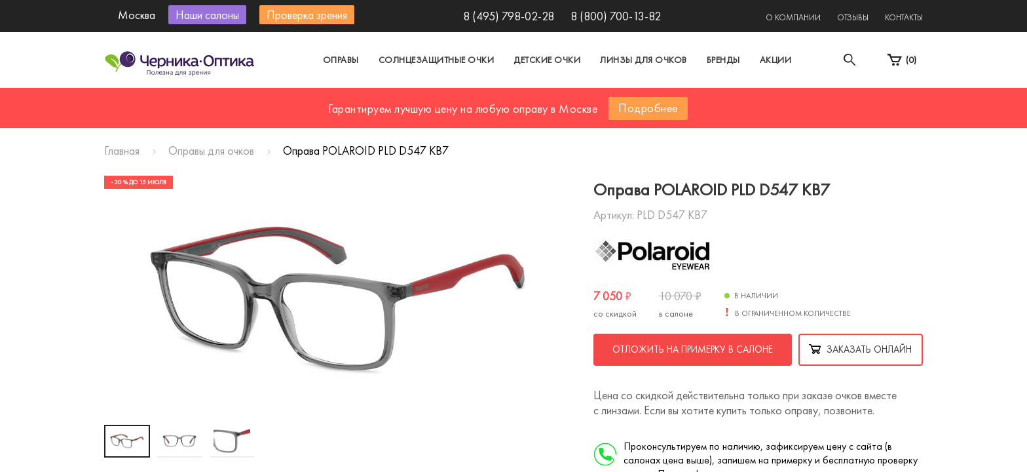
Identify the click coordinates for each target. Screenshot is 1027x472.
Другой (572, 100)
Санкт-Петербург (483, 100)
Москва (392, 100)
